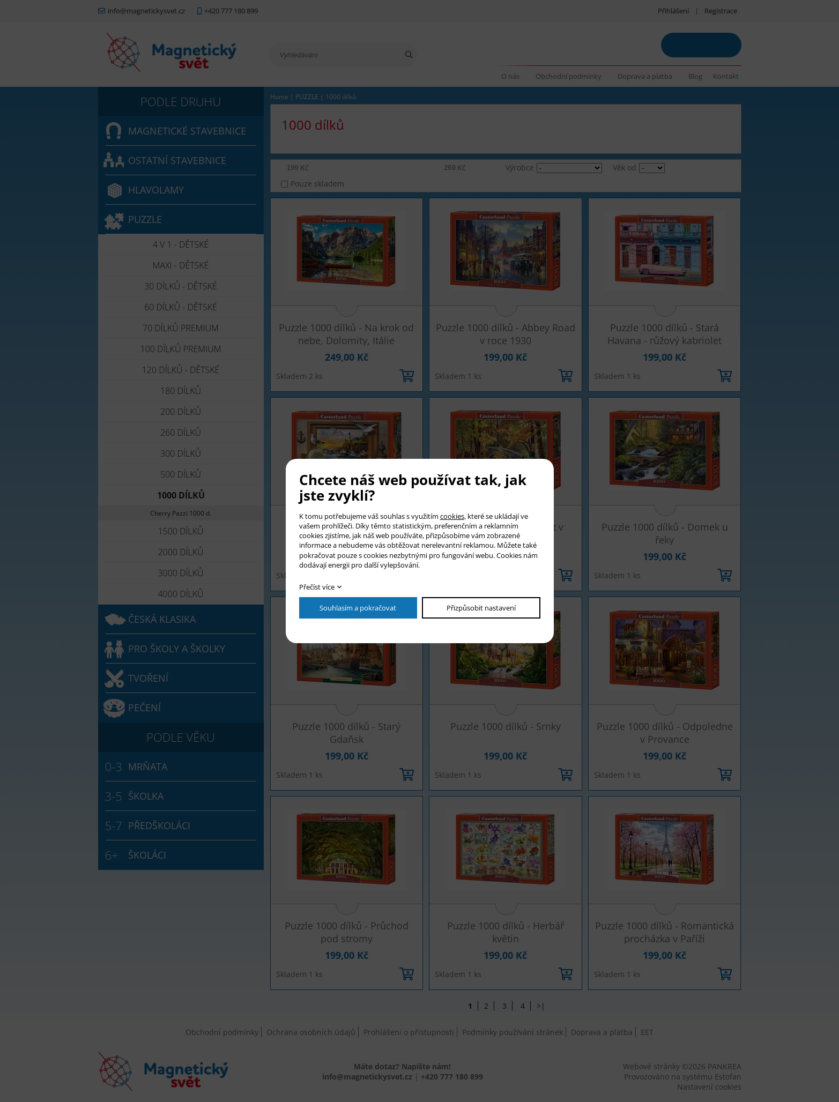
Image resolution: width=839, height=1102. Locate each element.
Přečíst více (317, 587)
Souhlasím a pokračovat (358, 608)
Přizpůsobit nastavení (481, 608)
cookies (452, 516)
